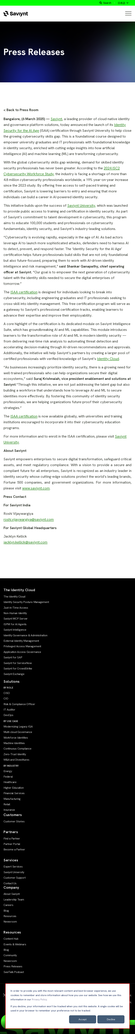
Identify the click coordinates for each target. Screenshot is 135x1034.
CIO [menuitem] (6, 698)
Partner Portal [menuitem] (12, 844)
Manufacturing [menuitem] (12, 799)
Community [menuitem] (10, 955)
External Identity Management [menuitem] (21, 641)
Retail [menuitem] (7, 804)
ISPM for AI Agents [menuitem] (15, 624)
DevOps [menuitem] (8, 715)
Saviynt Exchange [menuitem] (14, 674)
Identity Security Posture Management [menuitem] (26, 602)
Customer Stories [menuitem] (14, 821)
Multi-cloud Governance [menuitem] (18, 732)
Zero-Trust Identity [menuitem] (15, 754)
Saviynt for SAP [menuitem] (13, 657)
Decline (111, 1019)
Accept (83, 1019)
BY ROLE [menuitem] (8, 687)
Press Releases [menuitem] (13, 966)
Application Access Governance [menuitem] (22, 652)
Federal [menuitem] (8, 776)
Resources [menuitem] (10, 916)
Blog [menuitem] (6, 910)
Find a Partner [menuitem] (12, 838)
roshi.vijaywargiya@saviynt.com (29, 519)
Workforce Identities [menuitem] (16, 737)
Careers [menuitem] (8, 905)
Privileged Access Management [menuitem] (22, 646)
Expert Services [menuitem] (13, 866)
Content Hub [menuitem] (11, 939)
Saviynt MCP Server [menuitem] (16, 618)
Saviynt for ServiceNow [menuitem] (18, 663)
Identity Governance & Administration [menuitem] (25, 635)
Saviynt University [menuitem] (14, 872)
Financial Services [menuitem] (14, 793)
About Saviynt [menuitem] (12, 894)
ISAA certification (23, 292)
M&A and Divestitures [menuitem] (16, 760)
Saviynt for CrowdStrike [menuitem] (18, 668)
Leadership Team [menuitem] (14, 899)
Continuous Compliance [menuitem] (17, 748)
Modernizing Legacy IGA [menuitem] (18, 726)
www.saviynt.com (36, 488)
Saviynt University (81, 205)
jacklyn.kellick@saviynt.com (25, 542)
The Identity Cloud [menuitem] (14, 596)
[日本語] (123, 3)
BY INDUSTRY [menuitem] (11, 765)
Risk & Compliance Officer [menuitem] (19, 704)
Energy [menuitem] (8, 771)
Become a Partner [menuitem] (14, 849)
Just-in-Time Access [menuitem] (16, 608)
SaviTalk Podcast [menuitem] (14, 972)
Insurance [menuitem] (9, 810)
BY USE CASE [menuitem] (11, 721)
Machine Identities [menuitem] (14, 743)
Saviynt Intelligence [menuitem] (15, 630)
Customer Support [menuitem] (15, 878)
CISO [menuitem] (7, 693)
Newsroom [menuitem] (10, 921)
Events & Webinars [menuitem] (15, 944)
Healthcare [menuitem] (10, 782)
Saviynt (56, 119)
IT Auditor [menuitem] (9, 709)
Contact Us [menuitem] (10, 883)
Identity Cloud (108, 358)
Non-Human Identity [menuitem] (15, 613)
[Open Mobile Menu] (128, 13)
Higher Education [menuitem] (14, 788)
